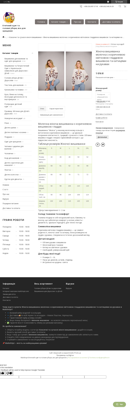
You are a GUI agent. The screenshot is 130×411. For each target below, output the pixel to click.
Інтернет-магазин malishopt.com (16, 291)
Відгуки (6, 199)
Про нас (77, 21)
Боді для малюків (11, 158)
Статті (5, 189)
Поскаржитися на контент (78, 358)
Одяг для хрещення (12, 141)
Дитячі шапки (10, 127)
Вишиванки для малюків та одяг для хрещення (16, 59)
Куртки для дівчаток (13, 179)
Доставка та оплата (111, 21)
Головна (41, 21)
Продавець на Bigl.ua (65, 355)
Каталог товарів (58, 21)
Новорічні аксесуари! (13, 118)
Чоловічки (8, 153)
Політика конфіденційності (99, 358)
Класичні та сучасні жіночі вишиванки (25, 37)
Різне (6, 123)
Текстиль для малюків (13, 85)
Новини (6, 185)
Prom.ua (77, 353)
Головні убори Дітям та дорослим (47, 288)
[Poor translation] (9, 373)
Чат (119, 404)
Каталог (6, 288)
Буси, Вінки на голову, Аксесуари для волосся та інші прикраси (15, 97)
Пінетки (7, 170)
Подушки (8, 137)
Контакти (92, 21)
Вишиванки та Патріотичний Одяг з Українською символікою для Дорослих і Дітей (16, 69)
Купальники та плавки (13, 89)
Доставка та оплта (10, 297)
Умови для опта (9, 294)
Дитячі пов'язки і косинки (15, 132)
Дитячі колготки (11, 174)
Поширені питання (10, 203)
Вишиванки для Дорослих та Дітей (48, 291)
